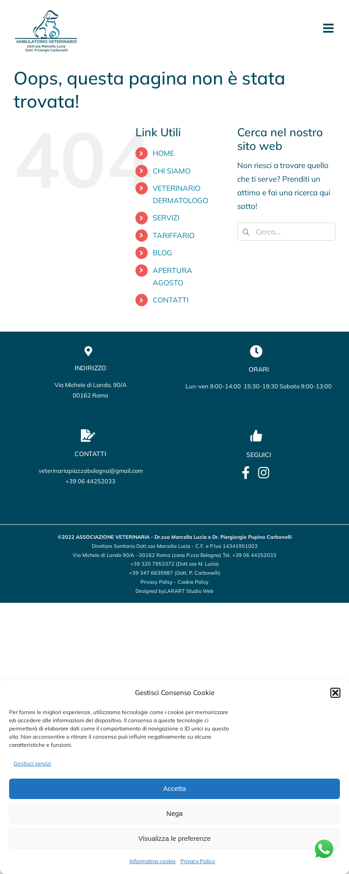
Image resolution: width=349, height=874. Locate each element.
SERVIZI (166, 217)
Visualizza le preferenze (175, 838)
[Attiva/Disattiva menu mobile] (329, 28)
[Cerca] (246, 232)
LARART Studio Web (189, 591)
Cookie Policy (193, 582)
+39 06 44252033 (90, 481)
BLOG (162, 252)
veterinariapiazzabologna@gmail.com (91, 470)
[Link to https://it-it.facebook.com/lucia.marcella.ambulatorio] (246, 473)
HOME (163, 153)
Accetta (174, 788)
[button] (335, 692)
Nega (174, 813)
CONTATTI (171, 299)
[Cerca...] (286, 232)
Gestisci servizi (32, 763)
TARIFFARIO (173, 235)
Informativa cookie (153, 861)
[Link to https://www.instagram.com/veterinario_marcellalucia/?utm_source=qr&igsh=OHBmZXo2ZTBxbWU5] (263, 473)
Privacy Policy (197, 861)
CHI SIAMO (171, 170)
